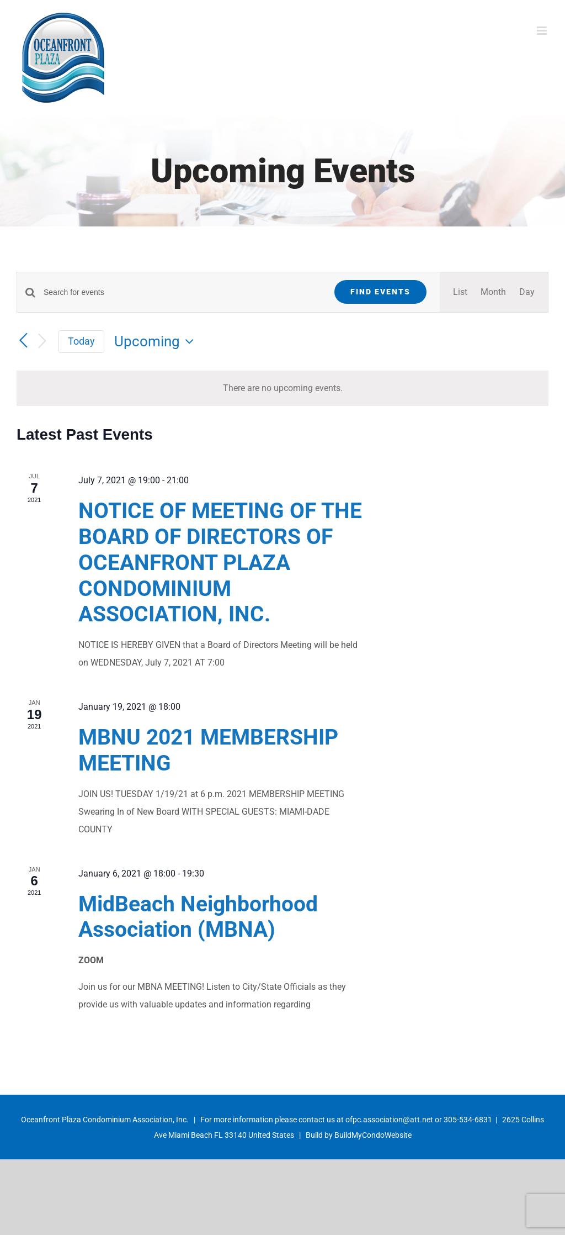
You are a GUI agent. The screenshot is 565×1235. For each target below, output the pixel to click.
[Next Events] (42, 341)
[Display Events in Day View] (527, 292)
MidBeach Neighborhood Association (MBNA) (198, 917)
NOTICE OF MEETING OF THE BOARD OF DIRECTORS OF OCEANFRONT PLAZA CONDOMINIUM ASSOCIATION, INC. (220, 562)
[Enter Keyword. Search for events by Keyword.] (182, 292)
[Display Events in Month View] (493, 292)
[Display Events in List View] (460, 292)
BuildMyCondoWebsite (373, 1135)
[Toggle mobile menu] (542, 30)
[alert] (282, 388)
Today (81, 341)
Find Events (380, 291)
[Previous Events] (23, 340)
